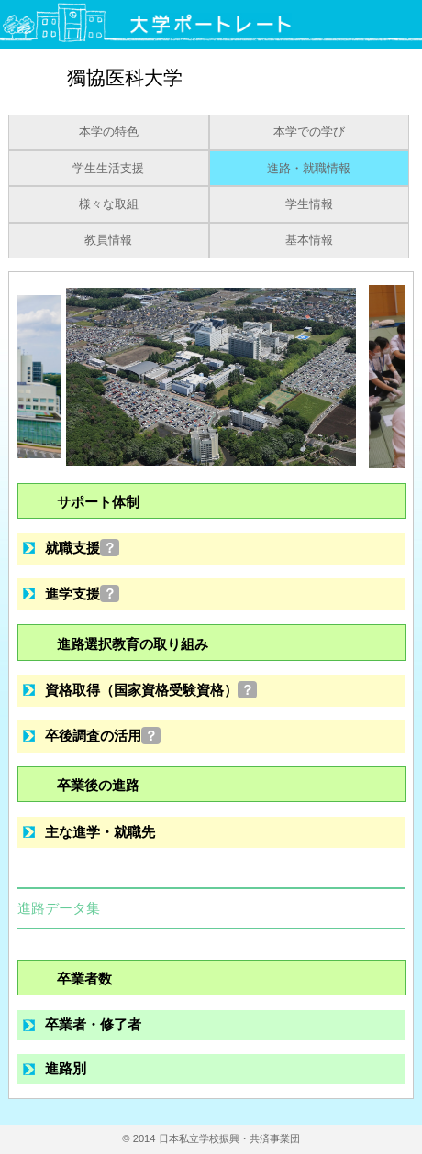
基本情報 (309, 240)
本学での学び (309, 132)
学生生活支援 (108, 168)
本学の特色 (109, 132)
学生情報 (309, 204)
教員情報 (108, 240)
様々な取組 (109, 204)
